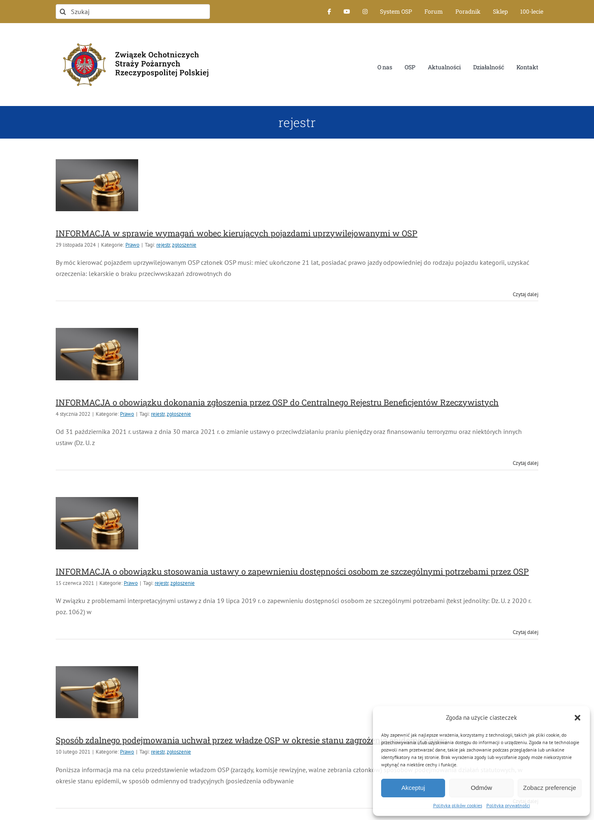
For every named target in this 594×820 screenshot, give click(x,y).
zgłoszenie (184, 244)
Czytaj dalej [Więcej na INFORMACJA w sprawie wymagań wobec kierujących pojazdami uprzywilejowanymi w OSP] (525, 294)
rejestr (163, 244)
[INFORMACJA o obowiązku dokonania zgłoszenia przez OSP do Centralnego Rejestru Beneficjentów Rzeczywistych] (97, 354)
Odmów (481, 787)
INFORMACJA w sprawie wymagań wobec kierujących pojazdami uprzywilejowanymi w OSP (236, 233)
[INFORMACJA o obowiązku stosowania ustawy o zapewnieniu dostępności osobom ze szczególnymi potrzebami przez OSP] (97, 523)
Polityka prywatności (508, 805)
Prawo (132, 244)
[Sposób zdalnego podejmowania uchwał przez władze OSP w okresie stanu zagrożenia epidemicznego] (97, 692)
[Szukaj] (133, 11)
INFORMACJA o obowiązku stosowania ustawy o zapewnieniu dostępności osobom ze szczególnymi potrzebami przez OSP (292, 571)
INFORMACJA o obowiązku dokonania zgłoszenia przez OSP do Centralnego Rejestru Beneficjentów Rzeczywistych (277, 402)
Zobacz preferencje (549, 787)
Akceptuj (413, 787)
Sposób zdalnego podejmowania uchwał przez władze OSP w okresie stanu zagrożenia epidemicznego (251, 740)
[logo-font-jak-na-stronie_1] (133, 39)
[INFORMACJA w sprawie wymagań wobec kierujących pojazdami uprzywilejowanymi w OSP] (97, 185)
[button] (577, 718)
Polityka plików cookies (457, 805)
